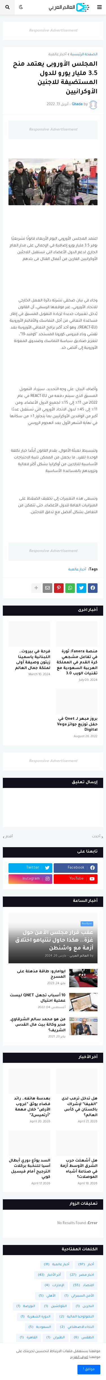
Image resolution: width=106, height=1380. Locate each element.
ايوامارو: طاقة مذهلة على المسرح (41, 974)
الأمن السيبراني (79, 1296)
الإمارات (54, 1286)
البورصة (25, 1306)
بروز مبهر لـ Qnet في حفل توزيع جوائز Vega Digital (77, 724)
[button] (99, 7)
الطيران (55, 1338)
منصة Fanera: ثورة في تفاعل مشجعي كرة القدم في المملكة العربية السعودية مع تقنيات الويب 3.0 (77, 663)
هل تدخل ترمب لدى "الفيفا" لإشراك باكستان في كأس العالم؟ (80, 1107)
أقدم (9, 837)
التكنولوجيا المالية (76, 1317)
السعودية (40, 1327)
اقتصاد (83, 1286)
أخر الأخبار (49, 1275)
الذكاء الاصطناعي (77, 1327)
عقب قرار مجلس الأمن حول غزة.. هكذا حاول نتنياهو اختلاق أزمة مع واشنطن (54, 940)
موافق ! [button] (89, 1370)
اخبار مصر (82, 1275)
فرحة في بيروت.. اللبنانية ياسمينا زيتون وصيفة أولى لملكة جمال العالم (32, 660)
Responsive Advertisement (53, 31)
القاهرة (28, 1338)
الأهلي (47, 1296)
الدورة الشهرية (35, 1317)
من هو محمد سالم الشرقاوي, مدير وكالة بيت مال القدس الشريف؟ (38, 1025)
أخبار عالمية (57, 55)
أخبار (86, 1265)
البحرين (85, 1306)
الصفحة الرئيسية (84, 55)
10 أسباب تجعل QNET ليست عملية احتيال (38, 998)
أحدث (96, 837)
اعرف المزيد (79, 1357)
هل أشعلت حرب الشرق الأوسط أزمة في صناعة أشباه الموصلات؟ (79, 1169)
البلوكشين (55, 1306)
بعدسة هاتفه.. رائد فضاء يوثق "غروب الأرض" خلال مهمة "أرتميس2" (32, 1107)
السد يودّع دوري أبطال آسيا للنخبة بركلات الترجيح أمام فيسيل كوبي (29, 1169)
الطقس (84, 1338)
